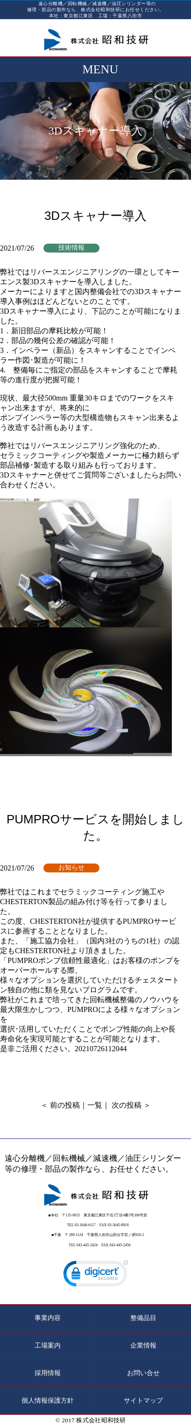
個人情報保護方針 (47, 1400)
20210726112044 (101, 1049)
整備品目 (143, 1317)
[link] (95, 1276)
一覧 (94, 1105)
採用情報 (48, 1373)
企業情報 (143, 1345)
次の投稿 (126, 1105)
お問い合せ (143, 1373)
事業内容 (48, 1317)
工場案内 (48, 1345)
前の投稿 (65, 1105)
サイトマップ (143, 1400)
